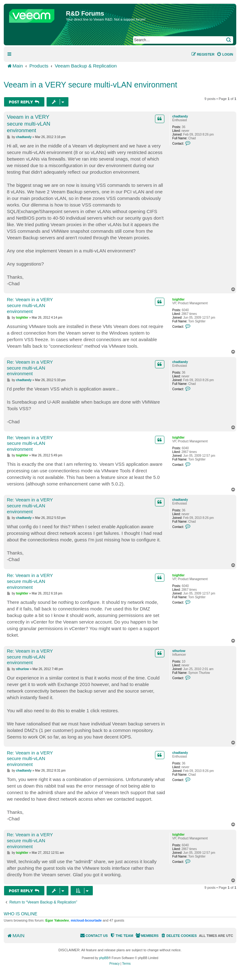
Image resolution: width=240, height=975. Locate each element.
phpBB (103, 958)
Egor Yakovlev (57, 920)
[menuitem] (225, 54)
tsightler (178, 299)
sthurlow (178, 651)
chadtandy (180, 116)
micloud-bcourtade (86, 920)
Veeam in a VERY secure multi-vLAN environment (90, 84)
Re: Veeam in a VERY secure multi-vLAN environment (30, 305)
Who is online (20, 913)
